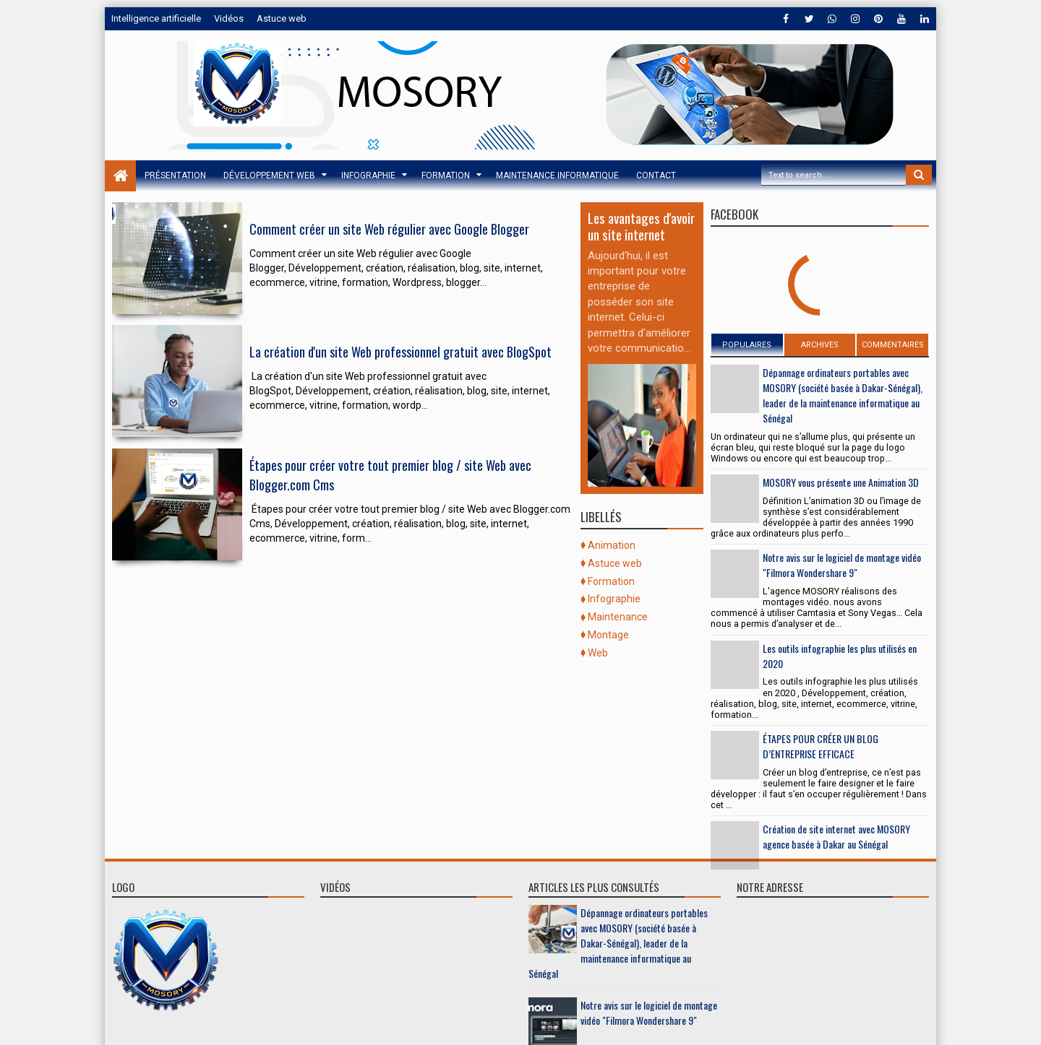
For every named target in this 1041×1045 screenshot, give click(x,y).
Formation (445, 175)
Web (598, 653)
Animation (611, 545)
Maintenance (618, 617)
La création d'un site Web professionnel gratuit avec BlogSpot (400, 356)
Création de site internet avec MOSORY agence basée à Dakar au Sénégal (836, 836)
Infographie (368, 175)
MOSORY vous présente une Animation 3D (841, 482)
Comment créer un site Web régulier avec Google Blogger (389, 230)
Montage (608, 635)
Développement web (269, 175)
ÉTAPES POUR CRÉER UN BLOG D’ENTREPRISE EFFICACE (820, 746)
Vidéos (229, 18)
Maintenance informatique (557, 175)
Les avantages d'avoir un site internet (641, 225)
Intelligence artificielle (156, 18)
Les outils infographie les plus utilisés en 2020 (840, 656)
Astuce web (282, 18)
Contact (656, 175)
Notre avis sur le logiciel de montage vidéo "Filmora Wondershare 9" (842, 565)
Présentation (175, 175)
